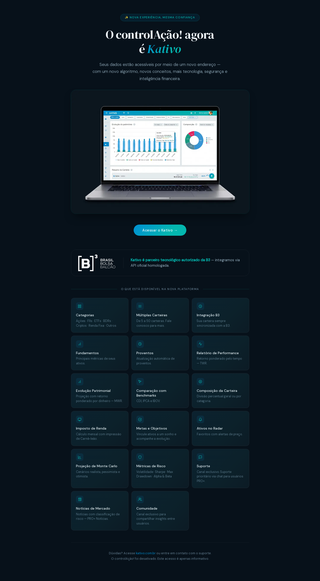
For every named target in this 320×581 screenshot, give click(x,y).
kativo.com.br (146, 554)
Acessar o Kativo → (160, 230)
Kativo (164, 49)
